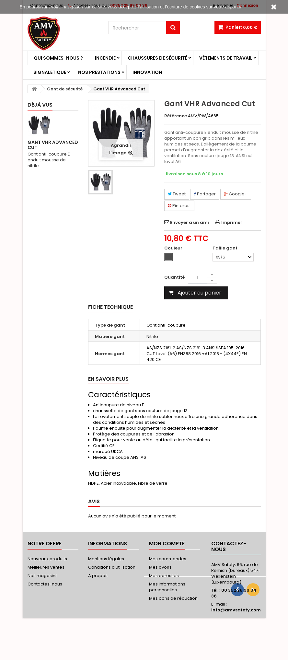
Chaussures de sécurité (157, 58)
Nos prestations (99, 72)
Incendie (105, 58)
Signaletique (49, 72)
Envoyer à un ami (189, 222)
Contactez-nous (45, 584)
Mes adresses (164, 576)
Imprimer (231, 222)
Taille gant (225, 248)
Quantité (174, 277)
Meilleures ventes (46, 567)
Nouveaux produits (47, 559)
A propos (98, 576)
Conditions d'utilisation (111, 567)
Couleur (173, 248)
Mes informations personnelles (167, 587)
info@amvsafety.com (236, 610)
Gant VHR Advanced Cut (53, 145)
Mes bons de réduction (173, 598)
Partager (205, 194)
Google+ (236, 194)
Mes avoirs (160, 567)
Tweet (177, 194)
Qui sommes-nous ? (58, 58)
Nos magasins (43, 576)
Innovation (147, 72)
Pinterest (179, 206)
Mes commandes (167, 559)
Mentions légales (106, 559)
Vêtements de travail (225, 58)
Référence (175, 116)
